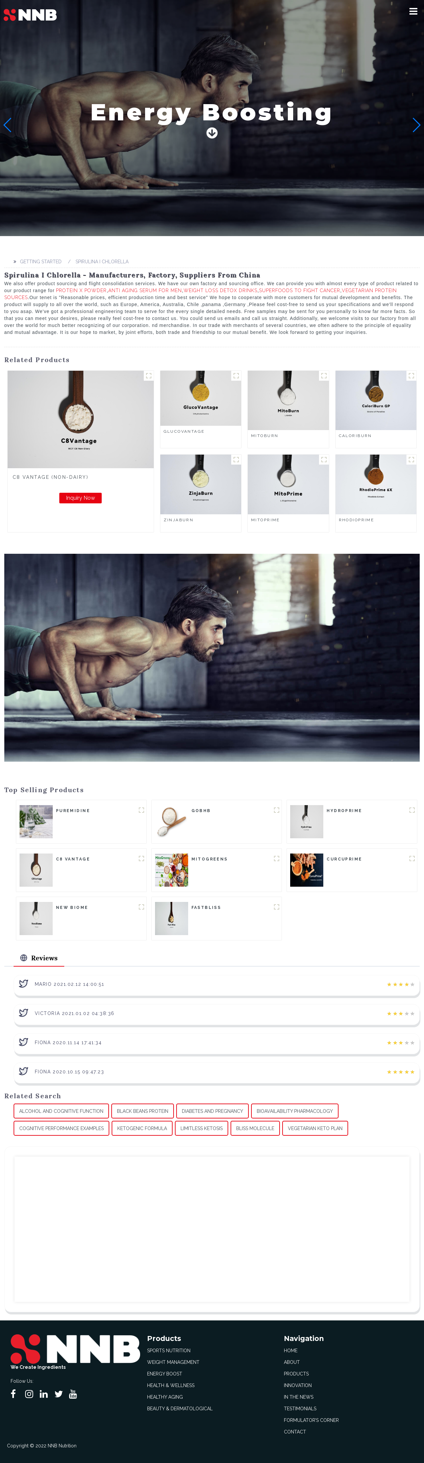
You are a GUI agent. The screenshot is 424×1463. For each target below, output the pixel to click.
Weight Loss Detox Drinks (220, 290)
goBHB (201, 810)
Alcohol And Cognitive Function (61, 1110)
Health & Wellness (170, 1385)
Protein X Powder (81, 290)
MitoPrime (265, 520)
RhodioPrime (356, 520)
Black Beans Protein (142, 1110)
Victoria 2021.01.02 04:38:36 (75, 1013)
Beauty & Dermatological (180, 1408)
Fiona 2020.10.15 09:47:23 (69, 1071)
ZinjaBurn (179, 520)
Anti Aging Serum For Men (145, 290)
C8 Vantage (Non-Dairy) (50, 477)
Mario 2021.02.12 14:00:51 (69, 983)
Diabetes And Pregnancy (212, 1110)
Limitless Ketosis (202, 1128)
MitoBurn (264, 435)
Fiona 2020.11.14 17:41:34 (68, 1042)
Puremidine (73, 810)
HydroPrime (344, 810)
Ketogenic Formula (142, 1128)
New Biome (72, 907)
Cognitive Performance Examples (61, 1128)
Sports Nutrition (168, 1350)
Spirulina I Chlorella (101, 261)
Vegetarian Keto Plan (315, 1128)
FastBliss (206, 907)
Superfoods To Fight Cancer (299, 290)
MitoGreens (209, 859)
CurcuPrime (344, 859)
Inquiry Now (80, 498)
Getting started (40, 261)
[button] (415, 11)
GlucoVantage (184, 431)
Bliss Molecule (255, 1128)
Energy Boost (164, 1373)
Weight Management (173, 1362)
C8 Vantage (73, 859)
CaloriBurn (355, 435)
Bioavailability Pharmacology (295, 1110)
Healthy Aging (165, 1396)
